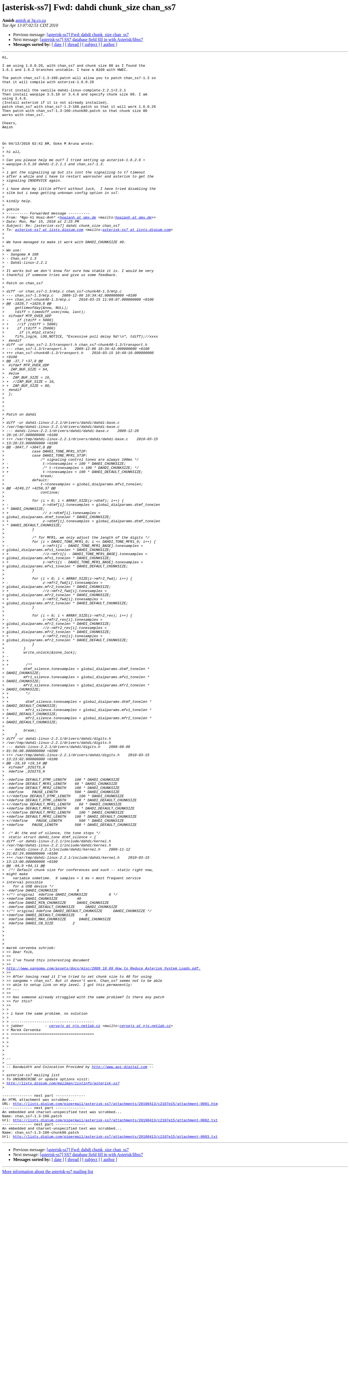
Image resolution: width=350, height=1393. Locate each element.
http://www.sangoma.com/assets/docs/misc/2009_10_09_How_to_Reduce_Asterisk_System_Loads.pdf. (104, 1151)
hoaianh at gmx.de (78, 250)
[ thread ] (73, 44)
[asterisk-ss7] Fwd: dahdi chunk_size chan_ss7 (88, 34)
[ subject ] (91, 44)
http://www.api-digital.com (119, 1269)
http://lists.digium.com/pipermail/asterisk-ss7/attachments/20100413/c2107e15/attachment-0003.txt (115, 1353)
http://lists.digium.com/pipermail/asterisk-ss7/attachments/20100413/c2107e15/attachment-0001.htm (115, 1313)
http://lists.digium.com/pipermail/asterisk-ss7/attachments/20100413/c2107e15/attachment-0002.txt (115, 1333)
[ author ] (109, 44)
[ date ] (58, 44)
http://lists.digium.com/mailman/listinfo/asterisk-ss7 (63, 1289)
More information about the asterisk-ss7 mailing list (47, 1388)
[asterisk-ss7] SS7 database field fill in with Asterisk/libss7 (91, 39)
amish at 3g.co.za (30, 20)
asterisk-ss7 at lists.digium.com (49, 264)
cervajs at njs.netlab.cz (74, 1220)
